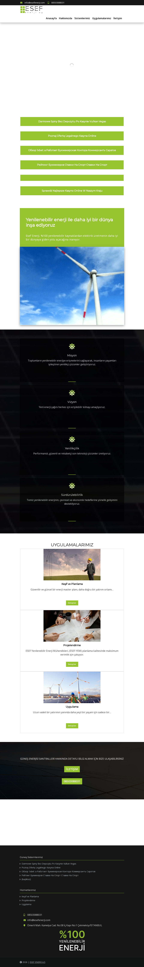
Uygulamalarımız (101, 18)
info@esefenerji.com (32, 2)
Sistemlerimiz (82, 18)
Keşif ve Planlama (72, 584)
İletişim (117, 18)
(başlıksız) (26, 879)
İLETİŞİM (72, 769)
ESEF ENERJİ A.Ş (37, 962)
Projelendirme (72, 645)
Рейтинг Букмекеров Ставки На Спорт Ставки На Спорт (72, 164)
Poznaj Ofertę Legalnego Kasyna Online (72, 135)
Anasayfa (51, 18)
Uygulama (72, 706)
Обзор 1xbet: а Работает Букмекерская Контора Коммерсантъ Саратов (72, 150)
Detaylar (72, 602)
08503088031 (56, 2)
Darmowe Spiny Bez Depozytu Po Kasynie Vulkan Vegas (72, 121)
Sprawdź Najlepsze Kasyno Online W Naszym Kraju (72, 190)
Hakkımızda (65, 18)
